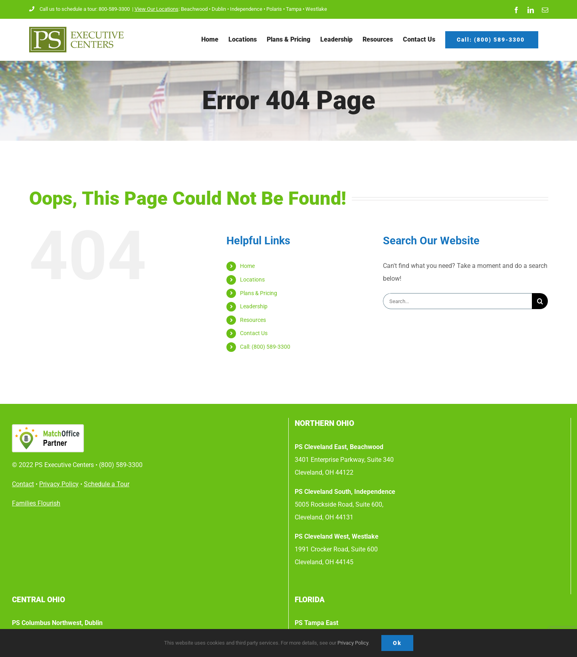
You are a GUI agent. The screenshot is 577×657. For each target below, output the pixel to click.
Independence (246, 9)
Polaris (274, 9)
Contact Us (254, 333)
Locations (252, 279)
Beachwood (194, 9)
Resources (253, 320)
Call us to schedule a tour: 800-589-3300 (80, 9)
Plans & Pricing (258, 293)
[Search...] (457, 301)
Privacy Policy (352, 643)
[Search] (540, 301)
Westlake (316, 9)
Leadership (254, 306)
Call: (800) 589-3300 (265, 346)
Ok (397, 643)
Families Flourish (36, 503)
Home (247, 266)
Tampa (293, 9)
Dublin (219, 9)
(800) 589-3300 (121, 465)
